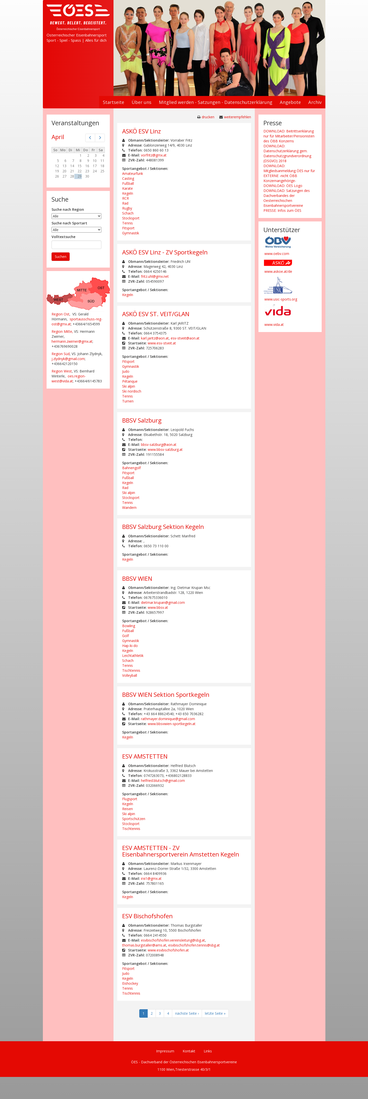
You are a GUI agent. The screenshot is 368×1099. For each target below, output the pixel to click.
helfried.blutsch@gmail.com (163, 780)
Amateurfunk (132, 173)
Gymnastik (130, 233)
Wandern (129, 507)
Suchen (60, 256)
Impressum (165, 1051)
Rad (125, 203)
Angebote (290, 102)
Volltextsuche (63, 236)
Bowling (128, 625)
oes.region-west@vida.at (69, 378)
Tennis (127, 223)
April (58, 137)
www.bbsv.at (158, 607)
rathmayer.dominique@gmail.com (168, 718)
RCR (125, 198)
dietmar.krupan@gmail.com (163, 602)
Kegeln (127, 193)
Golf (125, 635)
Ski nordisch (131, 391)
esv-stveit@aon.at (185, 338)
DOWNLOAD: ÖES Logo (282, 185)
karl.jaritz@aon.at (155, 338)
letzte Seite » (215, 1013)
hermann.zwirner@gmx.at (72, 341)
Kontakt (189, 1051)
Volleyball (129, 675)
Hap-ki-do (130, 645)
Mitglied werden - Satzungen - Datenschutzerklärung (215, 102)
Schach (128, 213)
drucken (208, 117)
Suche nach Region (68, 209)
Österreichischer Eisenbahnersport (77, 34)
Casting (128, 178)
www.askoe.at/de (278, 271)
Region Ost (60, 314)
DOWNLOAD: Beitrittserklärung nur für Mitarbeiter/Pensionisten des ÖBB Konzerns (288, 136)
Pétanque (130, 381)
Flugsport (129, 798)
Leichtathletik (132, 655)
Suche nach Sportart (69, 223)
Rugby (127, 208)
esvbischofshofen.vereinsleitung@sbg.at (173, 940)
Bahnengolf (131, 467)
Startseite (113, 102)
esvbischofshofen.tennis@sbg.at (194, 945)
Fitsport (128, 228)
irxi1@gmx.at (151, 878)
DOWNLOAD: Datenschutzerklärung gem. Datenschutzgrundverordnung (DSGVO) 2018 (287, 153)
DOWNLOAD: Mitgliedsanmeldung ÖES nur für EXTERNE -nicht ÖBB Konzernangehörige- (289, 173)
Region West (62, 371)
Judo (125, 371)
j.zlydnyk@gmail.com (68, 358)
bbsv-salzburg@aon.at (158, 444)
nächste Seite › (187, 1013)
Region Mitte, (62, 331)
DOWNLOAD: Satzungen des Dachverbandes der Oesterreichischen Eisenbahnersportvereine (286, 198)
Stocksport (131, 218)
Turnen (128, 401)
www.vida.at (274, 324)
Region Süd (61, 353)
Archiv (315, 102)
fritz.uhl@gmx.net (155, 276)
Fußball (128, 183)
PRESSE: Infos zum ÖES (282, 210)
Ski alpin (128, 386)
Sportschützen (133, 818)
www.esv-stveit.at (162, 343)
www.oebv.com (276, 253)
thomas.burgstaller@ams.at (144, 945)
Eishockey (130, 983)
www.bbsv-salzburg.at (165, 449)
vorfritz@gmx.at (154, 155)
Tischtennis (131, 670)
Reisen (127, 808)
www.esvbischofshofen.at (168, 950)
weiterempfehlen (237, 117)
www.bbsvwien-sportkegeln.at (172, 723)
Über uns (141, 102)
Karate (127, 188)
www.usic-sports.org (280, 299)
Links (208, 1051)
